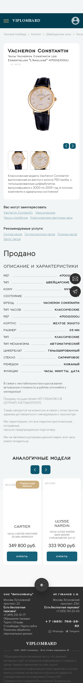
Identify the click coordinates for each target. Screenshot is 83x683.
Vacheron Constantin (38, 49)
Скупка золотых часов (40, 234)
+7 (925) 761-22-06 (67, 611)
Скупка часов (13, 234)
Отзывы (18, 622)
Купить (22, 555)
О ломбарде (11, 626)
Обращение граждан (17, 618)
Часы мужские (45, 213)
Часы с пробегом (16, 218)
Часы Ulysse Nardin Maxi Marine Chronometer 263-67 (62, 535)
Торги (7, 622)
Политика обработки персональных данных (18, 632)
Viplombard (26, 21)
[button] (66, 146)
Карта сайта (29, 626)
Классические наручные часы (51, 218)
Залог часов (12, 239)
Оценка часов (67, 234)
